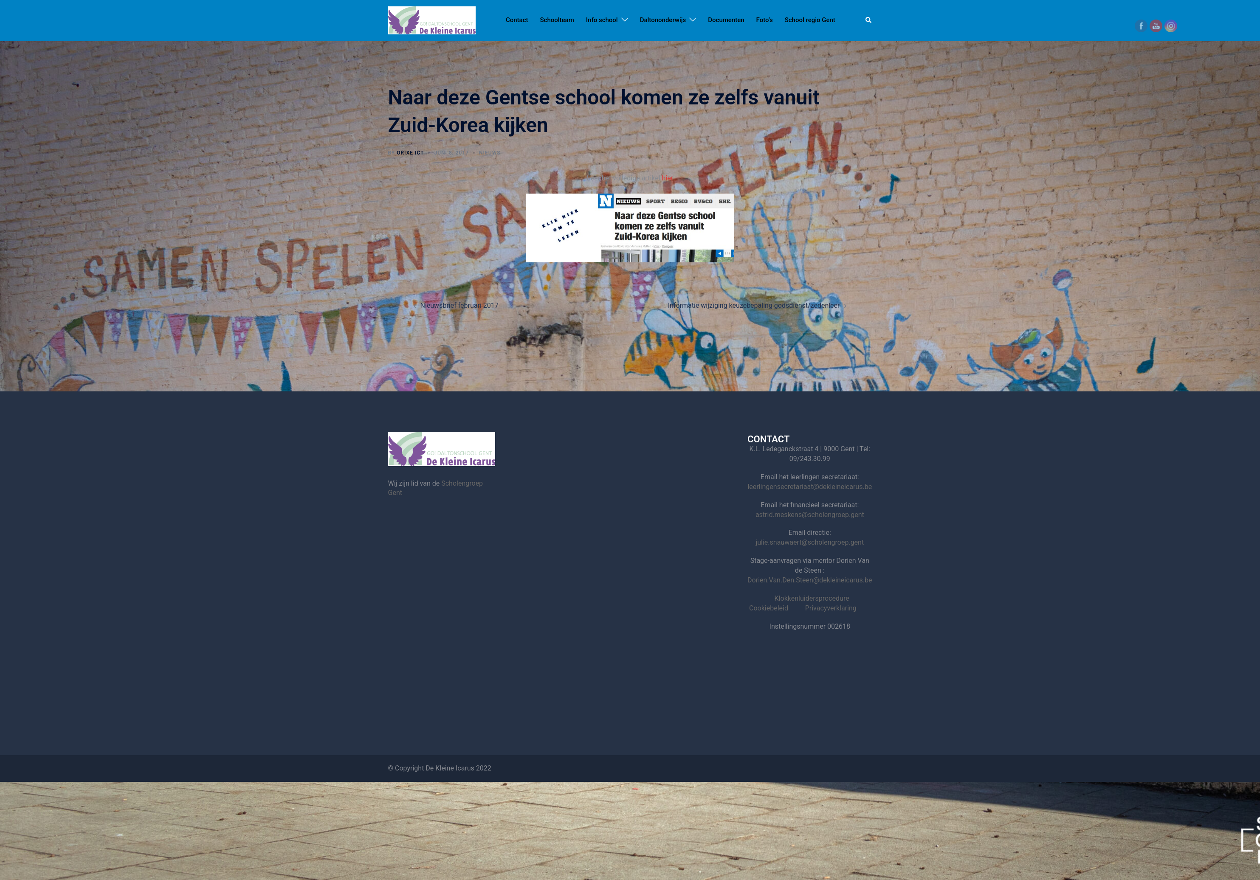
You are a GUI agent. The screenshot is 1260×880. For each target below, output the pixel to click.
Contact (517, 20)
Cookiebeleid (768, 608)
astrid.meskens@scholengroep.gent (809, 515)
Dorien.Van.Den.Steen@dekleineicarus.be (809, 580)
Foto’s (764, 20)
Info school (602, 20)
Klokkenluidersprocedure (812, 598)
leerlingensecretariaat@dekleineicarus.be (809, 487)
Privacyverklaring (831, 608)
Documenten (726, 20)
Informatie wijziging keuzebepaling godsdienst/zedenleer (754, 305)
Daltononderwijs (663, 20)
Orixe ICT (410, 153)
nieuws (489, 153)
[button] (868, 20)
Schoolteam (557, 20)
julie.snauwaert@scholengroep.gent (809, 542)
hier (668, 178)
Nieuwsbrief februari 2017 (459, 305)
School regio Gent (810, 20)
